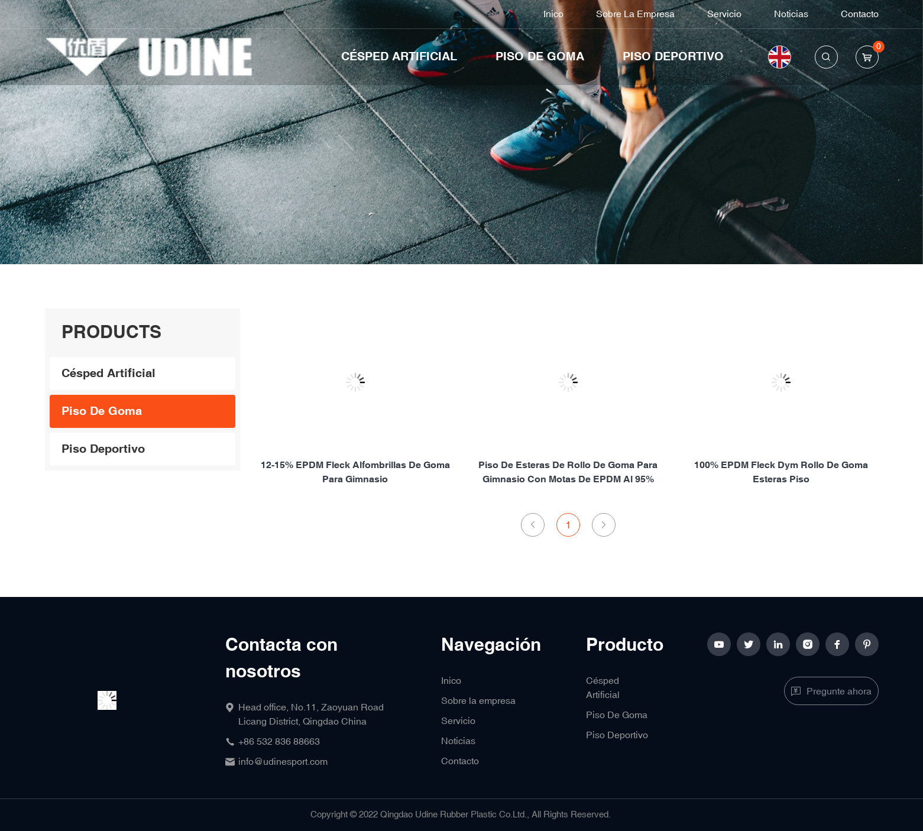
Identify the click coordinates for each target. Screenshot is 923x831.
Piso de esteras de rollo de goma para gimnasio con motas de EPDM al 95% (568, 472)
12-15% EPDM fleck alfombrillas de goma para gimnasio (355, 472)
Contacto (860, 14)
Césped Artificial (399, 56)
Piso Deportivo (673, 56)
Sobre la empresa (635, 14)
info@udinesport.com (283, 762)
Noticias (791, 14)
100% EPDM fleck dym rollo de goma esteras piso (781, 472)
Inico (553, 14)
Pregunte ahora (839, 691)
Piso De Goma (539, 56)
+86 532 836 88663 (279, 742)
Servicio (724, 14)
